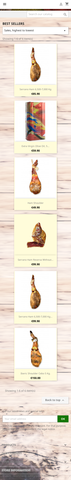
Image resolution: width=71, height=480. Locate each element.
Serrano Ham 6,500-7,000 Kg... (35, 316)
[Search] (48, 14)
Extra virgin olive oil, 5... (35, 146)
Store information (16, 470)
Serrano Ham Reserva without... (35, 259)
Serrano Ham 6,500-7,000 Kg (35, 89)
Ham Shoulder (36, 202)
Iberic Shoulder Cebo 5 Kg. (36, 373)
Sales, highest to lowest (35, 30)
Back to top (55, 400)
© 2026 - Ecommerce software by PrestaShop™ (29, 475)
